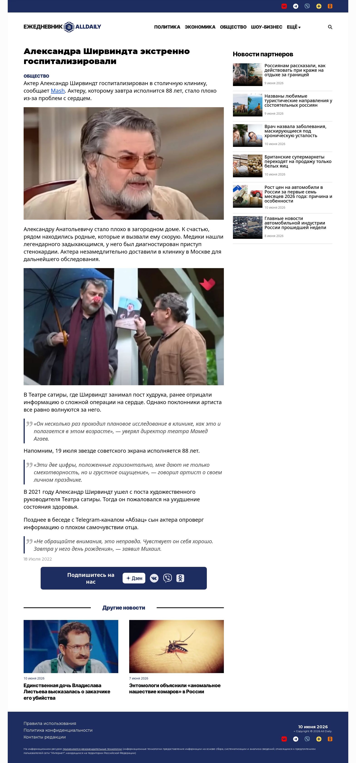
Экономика (200, 27)
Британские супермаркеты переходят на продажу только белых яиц (298, 161)
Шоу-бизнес (266, 27)
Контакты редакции (45, 737)
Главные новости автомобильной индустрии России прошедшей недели (295, 222)
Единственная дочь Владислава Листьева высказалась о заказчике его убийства (67, 691)
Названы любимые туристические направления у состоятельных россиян (298, 100)
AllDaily (62, 27)
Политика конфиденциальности (58, 730)
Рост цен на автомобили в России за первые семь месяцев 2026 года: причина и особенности (298, 194)
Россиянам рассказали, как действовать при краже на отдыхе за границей (295, 70)
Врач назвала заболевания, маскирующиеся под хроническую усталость (295, 130)
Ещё (294, 27)
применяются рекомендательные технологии (92, 749)
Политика (167, 27)
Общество (233, 27)
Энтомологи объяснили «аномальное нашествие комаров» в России (175, 688)
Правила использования (50, 723)
